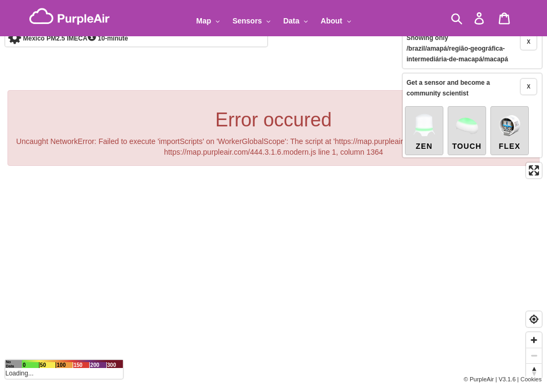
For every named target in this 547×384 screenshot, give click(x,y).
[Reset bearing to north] (534, 371)
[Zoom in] (534, 340)
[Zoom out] (534, 355)
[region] (273, 192)
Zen (424, 108)
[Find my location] (534, 319)
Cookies (531, 379)
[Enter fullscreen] (534, 147)
